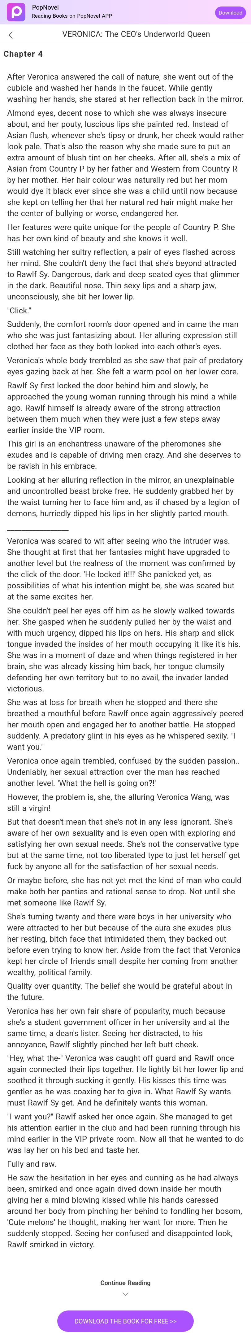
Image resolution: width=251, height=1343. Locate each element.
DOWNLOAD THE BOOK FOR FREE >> (126, 1321)
